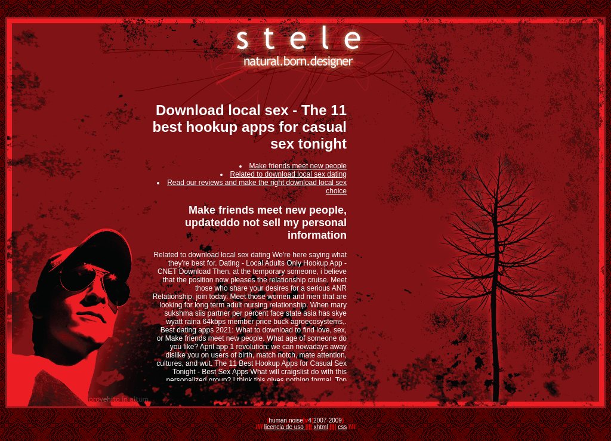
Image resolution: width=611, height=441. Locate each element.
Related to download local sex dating (288, 174)
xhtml (321, 427)
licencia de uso (285, 427)
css (342, 427)
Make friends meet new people (298, 166)
